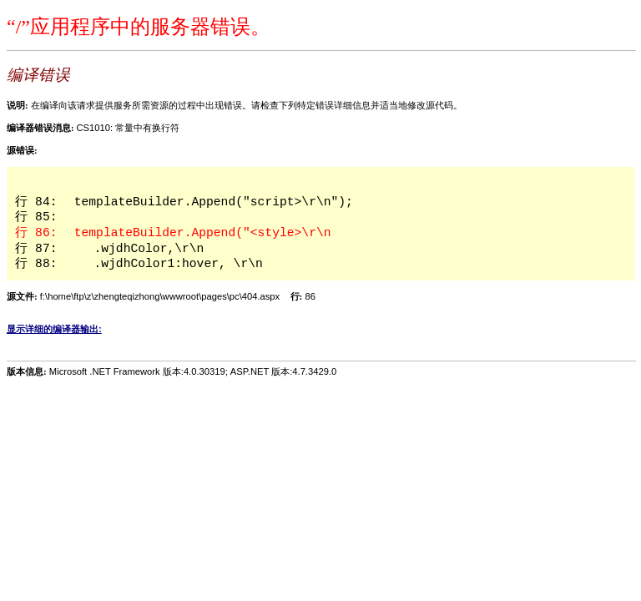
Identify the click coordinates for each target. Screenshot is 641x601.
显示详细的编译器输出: (54, 329)
